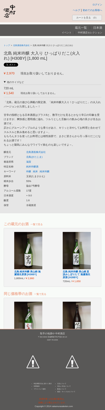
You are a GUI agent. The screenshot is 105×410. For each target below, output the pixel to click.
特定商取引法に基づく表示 (43, 383)
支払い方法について (64, 386)
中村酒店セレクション (90, 32)
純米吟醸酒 (32, 166)
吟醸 (28, 171)
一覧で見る (37, 224)
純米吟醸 (44, 171)
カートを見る (87, 17)
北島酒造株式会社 (21, 45)
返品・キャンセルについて (66, 391)
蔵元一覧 (81, 27)
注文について (61, 383)
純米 (35, 171)
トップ (7, 45)
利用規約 (37, 386)
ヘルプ (76, 10)
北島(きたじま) (34, 156)
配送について (61, 389)
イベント (66, 32)
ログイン (97, 4)
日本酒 (97, 27)
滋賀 (28, 161)
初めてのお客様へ (92, 10)
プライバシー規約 (40, 389)
